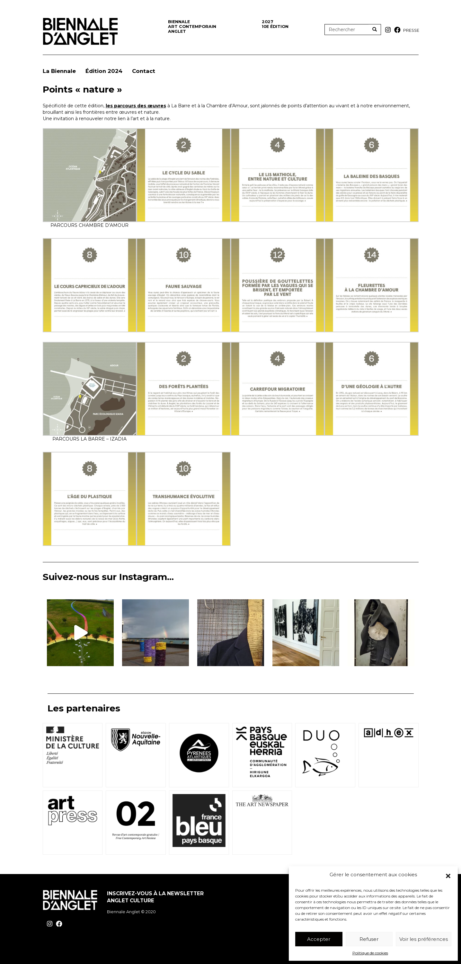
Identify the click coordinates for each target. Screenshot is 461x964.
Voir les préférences (423, 939)
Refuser (368, 939)
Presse (411, 30)
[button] (448, 876)
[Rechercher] (374, 29)
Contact (143, 71)
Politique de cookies (370, 953)
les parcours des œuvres (136, 106)
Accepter (318, 939)
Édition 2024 (103, 71)
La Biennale (59, 71)
